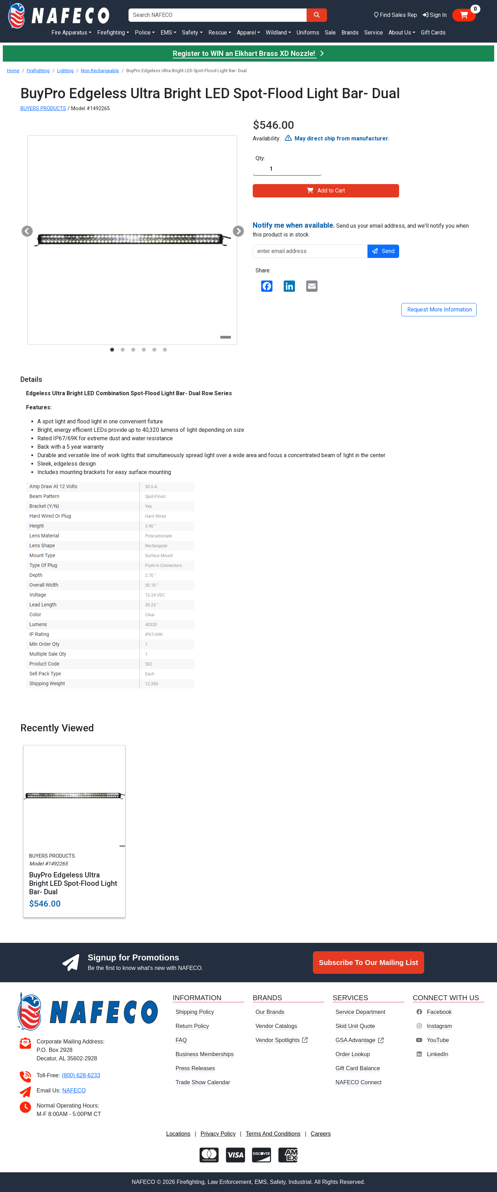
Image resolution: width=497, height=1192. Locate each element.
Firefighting (38, 70)
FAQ (181, 1040)
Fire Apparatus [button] (69, 32)
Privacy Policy (218, 1134)
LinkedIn (437, 1054)
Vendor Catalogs (276, 1026)
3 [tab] (133, 349)
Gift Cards (433, 32)
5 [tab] (154, 349)
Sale (330, 32)
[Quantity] (287, 169)
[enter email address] (310, 251)
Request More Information (439, 309)
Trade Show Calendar (203, 1082)
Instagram (439, 1026)
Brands (350, 32)
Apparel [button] (246, 32)
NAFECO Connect (358, 1082)
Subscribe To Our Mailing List (368, 962)
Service (373, 32)
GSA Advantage (359, 1040)
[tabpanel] (132, 240)
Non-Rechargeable (100, 70)
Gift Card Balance (357, 1068)
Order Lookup (352, 1054)
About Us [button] (400, 32)
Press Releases (195, 1068)
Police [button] (143, 32)
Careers (321, 1134)
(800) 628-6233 (81, 1075)
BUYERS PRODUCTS (43, 109)
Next (235, 229)
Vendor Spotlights (282, 1040)
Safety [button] (190, 32)
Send (383, 251)
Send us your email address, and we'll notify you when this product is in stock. (361, 229)
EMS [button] (166, 32)
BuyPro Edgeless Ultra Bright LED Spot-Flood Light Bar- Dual (73, 883)
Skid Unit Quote (355, 1026)
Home (13, 70)
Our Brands (270, 1012)
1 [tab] (111, 349)
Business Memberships (205, 1054)
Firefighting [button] (111, 32)
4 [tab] (143, 349)
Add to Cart (326, 190)
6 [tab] (164, 349)
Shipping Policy (195, 1012)
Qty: (260, 158)
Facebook (439, 1012)
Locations (178, 1134)
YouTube (438, 1040)
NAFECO (74, 1090)
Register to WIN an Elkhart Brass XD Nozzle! (248, 53)
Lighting (65, 70)
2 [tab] (122, 349)
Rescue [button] (217, 32)
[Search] (317, 15)
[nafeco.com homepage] (59, 14)
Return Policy (192, 1026)
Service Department (360, 1012)
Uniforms (308, 32)
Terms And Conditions (273, 1134)
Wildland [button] (276, 32)
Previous (24, 229)
